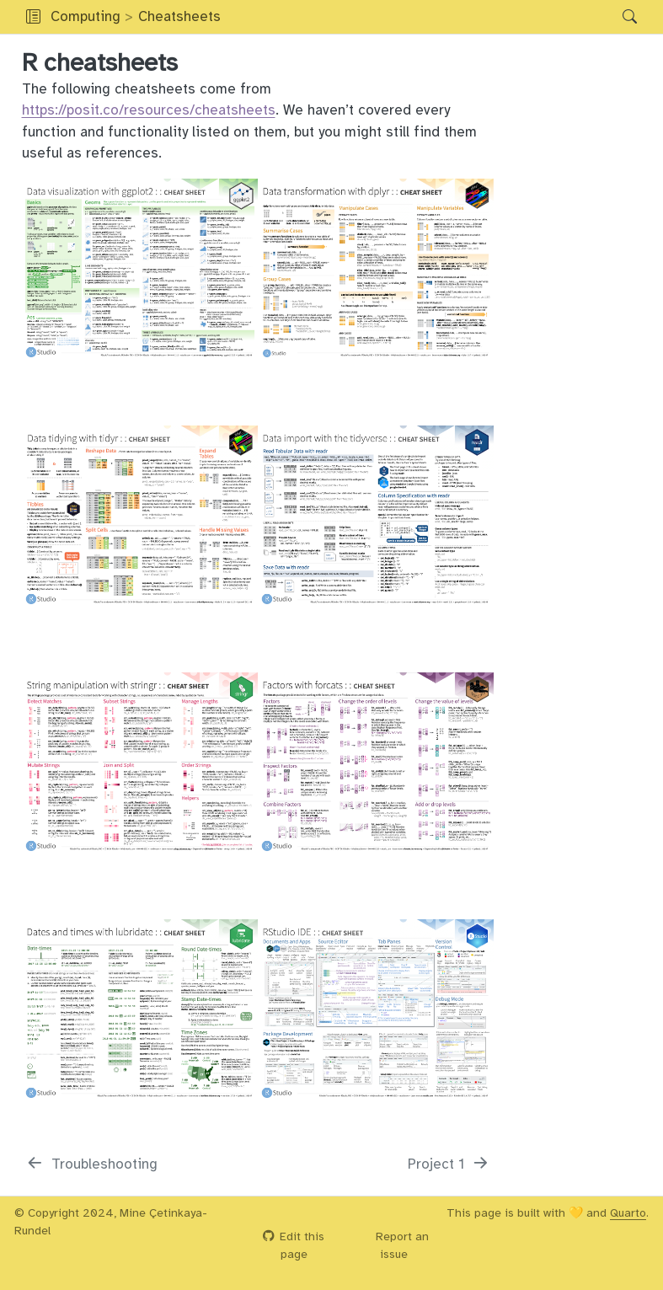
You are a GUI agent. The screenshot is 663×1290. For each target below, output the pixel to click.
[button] (417, 17)
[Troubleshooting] (92, 1164)
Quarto (628, 1213)
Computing (85, 16)
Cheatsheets (179, 16)
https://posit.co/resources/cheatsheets (148, 110)
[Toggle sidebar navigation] (33, 17)
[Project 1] (449, 1164)
